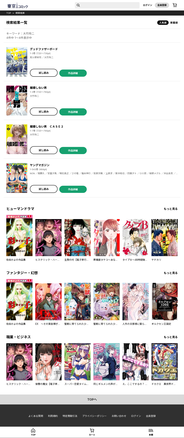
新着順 (174, 22)
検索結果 (20, 13)
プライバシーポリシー (94, 415)
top (8, 13)
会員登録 (162, 5)
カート (92, 434)
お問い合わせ (119, 415)
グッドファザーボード (44, 49)
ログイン (147, 5)
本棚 (151, 434)
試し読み (44, 72)
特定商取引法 (70, 415)
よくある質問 (35, 415)
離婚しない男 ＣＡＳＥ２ (46, 126)
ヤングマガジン (39, 165)
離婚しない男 (38, 87)
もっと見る (171, 209)
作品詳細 (73, 73)
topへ (92, 399)
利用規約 (53, 415)
